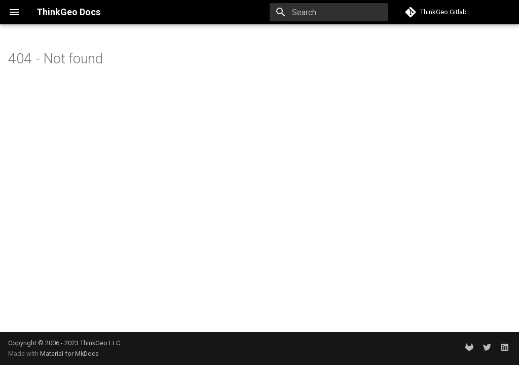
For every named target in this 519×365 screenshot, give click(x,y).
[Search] (329, 12)
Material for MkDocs (69, 353)
